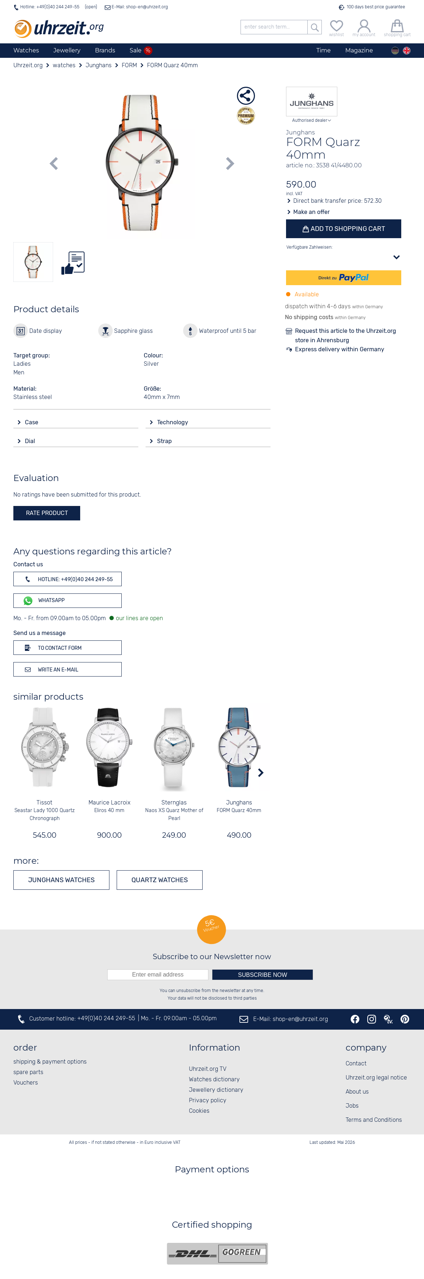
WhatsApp (43, 600)
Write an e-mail (50, 669)
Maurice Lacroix (109, 803)
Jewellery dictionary (216, 1090)
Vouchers (25, 1083)
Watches (26, 50)
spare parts (28, 1072)
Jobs (352, 1106)
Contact (356, 1064)
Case (32, 422)
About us (357, 1092)
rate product (47, 513)
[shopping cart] (397, 27)
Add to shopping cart (347, 229)
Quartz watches (159, 880)
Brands (105, 50)
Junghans (239, 803)
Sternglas (174, 803)
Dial (30, 441)
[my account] (363, 27)
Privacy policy (207, 1100)
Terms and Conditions (374, 1120)
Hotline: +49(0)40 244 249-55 (50, 7)
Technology (173, 422)
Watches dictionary (214, 1079)
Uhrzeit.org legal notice (376, 1078)
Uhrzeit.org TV (207, 1069)
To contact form (52, 647)
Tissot (45, 803)
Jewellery (67, 50)
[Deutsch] (395, 51)
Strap (165, 441)
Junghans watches (61, 880)
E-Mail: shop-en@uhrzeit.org (139, 7)
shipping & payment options (50, 1062)
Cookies (199, 1111)
